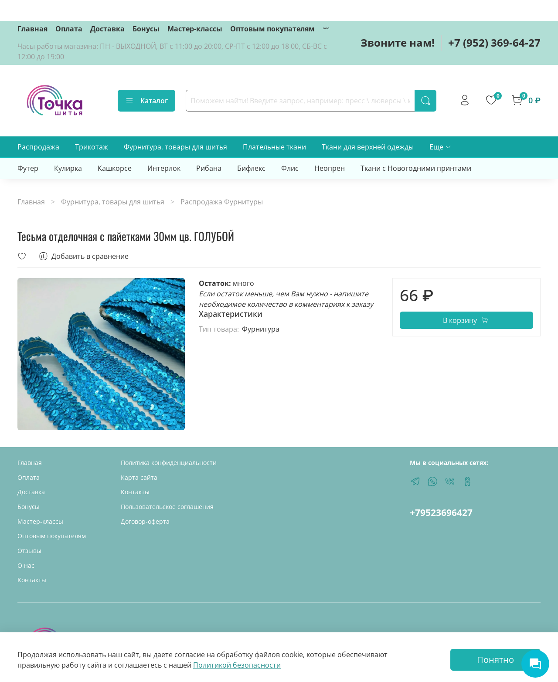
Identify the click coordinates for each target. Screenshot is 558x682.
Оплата (68, 29)
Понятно (495, 659)
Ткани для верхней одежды (368, 147)
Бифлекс (251, 168)
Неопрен (329, 168)
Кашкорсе (115, 168)
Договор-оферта (145, 521)
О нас (25, 565)
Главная (32, 29)
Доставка (107, 29)
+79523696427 (441, 512)
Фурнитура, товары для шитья (175, 147)
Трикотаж (91, 147)
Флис (290, 168)
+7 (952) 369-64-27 (494, 42)
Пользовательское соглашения (167, 506)
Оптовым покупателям (272, 29)
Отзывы (29, 550)
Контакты (31, 580)
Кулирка (68, 168)
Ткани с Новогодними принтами (416, 168)
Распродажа (38, 147)
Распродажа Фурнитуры (221, 202)
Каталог (146, 100)
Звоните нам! (398, 42)
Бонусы (146, 29)
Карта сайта (139, 477)
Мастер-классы (194, 29)
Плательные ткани (274, 147)
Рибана (208, 168)
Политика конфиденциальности (169, 462)
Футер (27, 168)
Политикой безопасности (237, 665)
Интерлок (163, 168)
